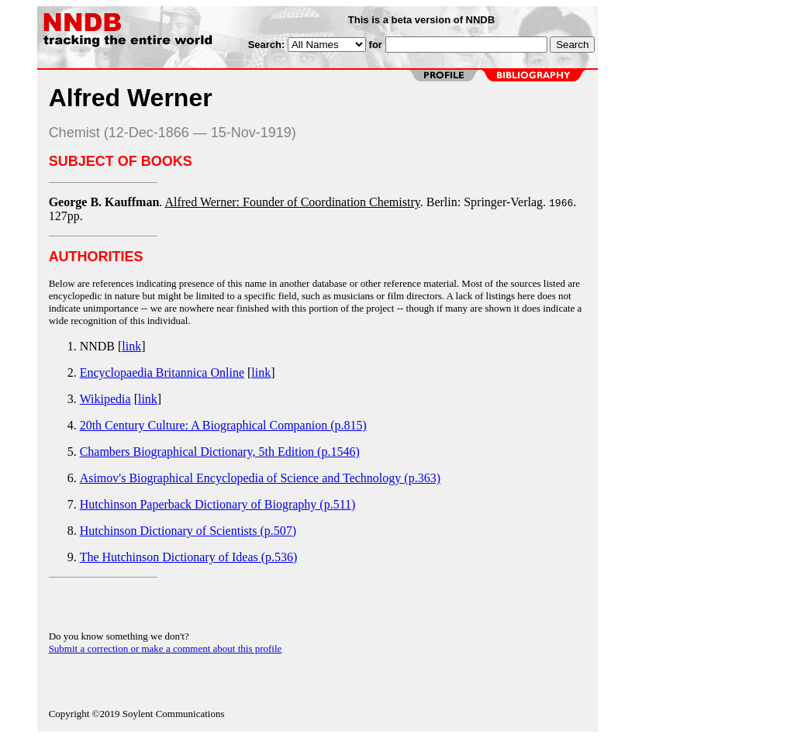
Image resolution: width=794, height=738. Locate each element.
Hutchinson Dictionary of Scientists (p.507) (188, 530)
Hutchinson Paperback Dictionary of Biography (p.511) (218, 504)
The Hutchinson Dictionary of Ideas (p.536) (189, 557)
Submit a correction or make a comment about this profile (165, 648)
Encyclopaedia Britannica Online (162, 372)
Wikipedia (105, 398)
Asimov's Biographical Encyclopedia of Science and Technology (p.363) (260, 478)
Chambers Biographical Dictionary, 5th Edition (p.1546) (220, 451)
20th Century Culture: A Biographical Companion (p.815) (223, 425)
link (131, 346)
